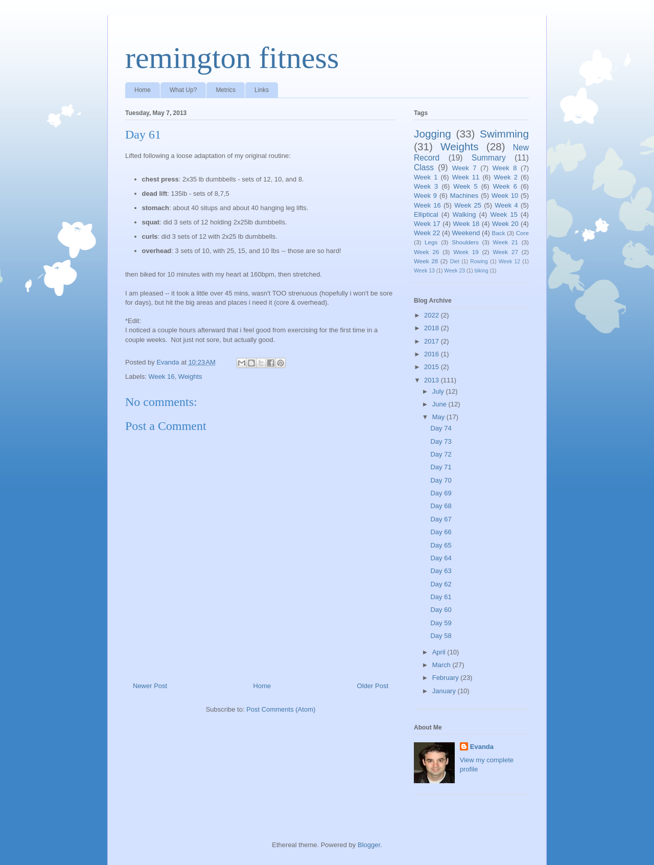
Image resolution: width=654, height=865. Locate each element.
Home (142, 90)
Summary (489, 157)
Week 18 (466, 223)
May (439, 417)
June (440, 404)
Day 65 (440, 545)
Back (498, 233)
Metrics (226, 90)
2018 (432, 328)
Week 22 (427, 233)
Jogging (432, 134)
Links (261, 90)
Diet (454, 261)
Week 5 (465, 186)
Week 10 (505, 195)
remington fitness (232, 58)
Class (424, 167)
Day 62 (440, 584)
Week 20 (505, 223)
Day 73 (440, 441)
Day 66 (440, 532)
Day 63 (440, 571)
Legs (431, 242)
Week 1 (425, 177)
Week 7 (464, 168)
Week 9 (425, 195)
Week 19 (465, 251)
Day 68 (440, 506)
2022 (432, 315)
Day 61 (440, 597)
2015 (432, 367)
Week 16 (162, 376)
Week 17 (427, 223)
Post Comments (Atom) (280, 709)
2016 (432, 354)
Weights (190, 376)
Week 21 (505, 242)
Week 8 (505, 168)
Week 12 (509, 261)
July (439, 391)
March (442, 665)
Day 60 (440, 609)
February (446, 677)
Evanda (482, 746)
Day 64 (440, 558)
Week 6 (505, 186)
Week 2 (506, 177)
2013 (432, 380)
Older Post (372, 686)
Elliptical (426, 214)
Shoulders (465, 242)
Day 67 (440, 519)
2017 (432, 341)
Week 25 (467, 205)
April (440, 652)
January (445, 691)
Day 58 (440, 636)
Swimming (504, 134)
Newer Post (150, 686)
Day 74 (440, 428)
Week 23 (454, 271)
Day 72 (440, 454)
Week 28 (426, 261)
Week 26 (426, 251)
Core (522, 233)
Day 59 (440, 623)
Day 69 (440, 493)
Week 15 (504, 214)
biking (481, 271)
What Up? (183, 90)
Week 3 (426, 186)
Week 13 (424, 271)
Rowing (479, 261)
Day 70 (440, 480)
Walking (464, 214)
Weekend (466, 233)
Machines (464, 195)
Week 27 (505, 251)
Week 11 (466, 177)
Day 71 (440, 467)
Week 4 (506, 205)
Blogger (369, 845)
